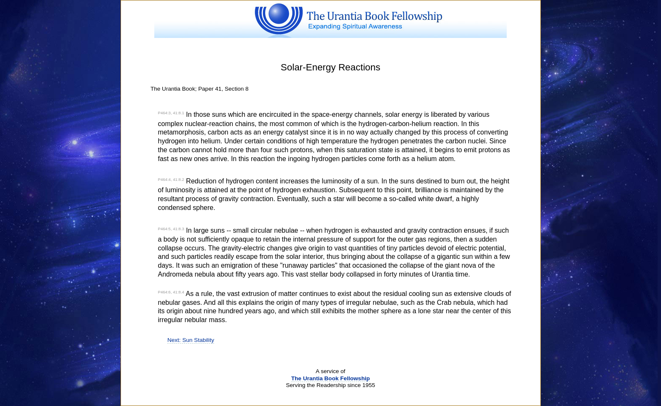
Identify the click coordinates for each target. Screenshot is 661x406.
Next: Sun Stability (190, 340)
